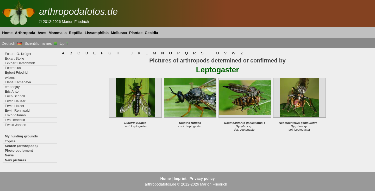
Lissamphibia (97, 33)
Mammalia (57, 33)
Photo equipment (19, 150)
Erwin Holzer (14, 106)
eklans (10, 77)
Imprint (180, 178)
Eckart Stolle (14, 58)
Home (7, 33)
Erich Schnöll (15, 96)
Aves (42, 33)
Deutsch (12, 43)
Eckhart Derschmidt (20, 63)
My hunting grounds (21, 136)
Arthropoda (25, 33)
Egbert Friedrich (17, 72)
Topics (10, 141)
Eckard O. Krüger (18, 54)
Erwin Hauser (15, 101)
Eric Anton (12, 91)
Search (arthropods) (21, 146)
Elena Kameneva (18, 82)
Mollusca (119, 33)
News (9, 155)
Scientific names (40, 43)
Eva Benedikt (15, 120)
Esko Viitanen (15, 115)
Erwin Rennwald (17, 110)
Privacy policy (202, 178)
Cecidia (151, 33)
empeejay (12, 87)
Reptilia (76, 33)
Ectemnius (13, 68)
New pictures (15, 160)
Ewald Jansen (15, 125)
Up (64, 43)
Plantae (135, 33)
